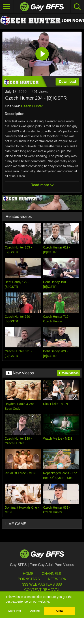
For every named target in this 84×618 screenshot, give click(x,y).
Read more (41, 185)
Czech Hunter (32, 106)
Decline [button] (35, 610)
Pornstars (29, 579)
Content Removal (42, 590)
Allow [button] (59, 610)
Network (57, 579)
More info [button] (14, 610)
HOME (28, 574)
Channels (51, 574)
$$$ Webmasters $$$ (42, 584)
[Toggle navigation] (6, 6)
